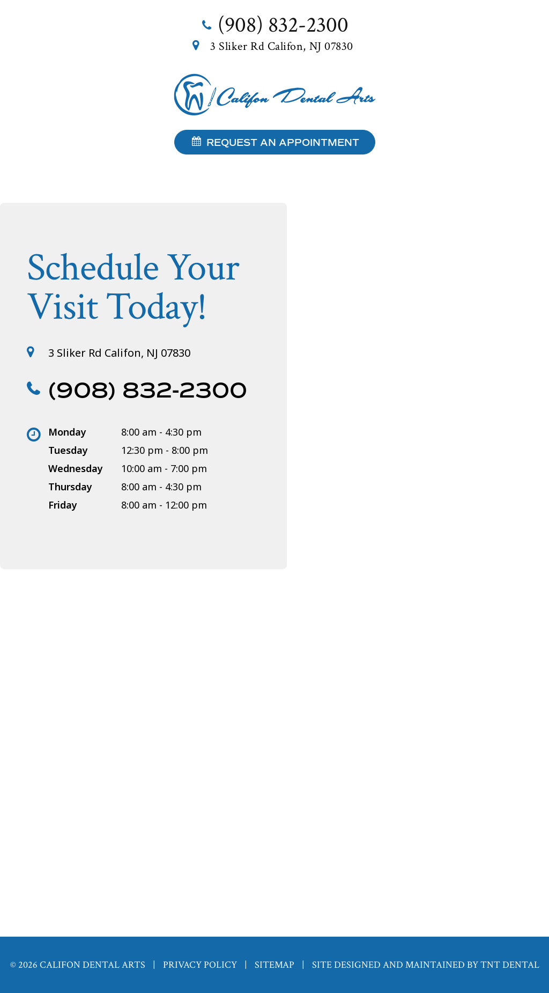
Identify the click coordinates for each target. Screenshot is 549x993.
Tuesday (68, 450)
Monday (67, 431)
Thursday (70, 486)
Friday (62, 504)
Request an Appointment (275, 143)
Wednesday (75, 468)
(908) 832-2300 (274, 25)
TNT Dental (509, 965)
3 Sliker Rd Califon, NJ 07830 (274, 46)
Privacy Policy (200, 965)
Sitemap (274, 965)
